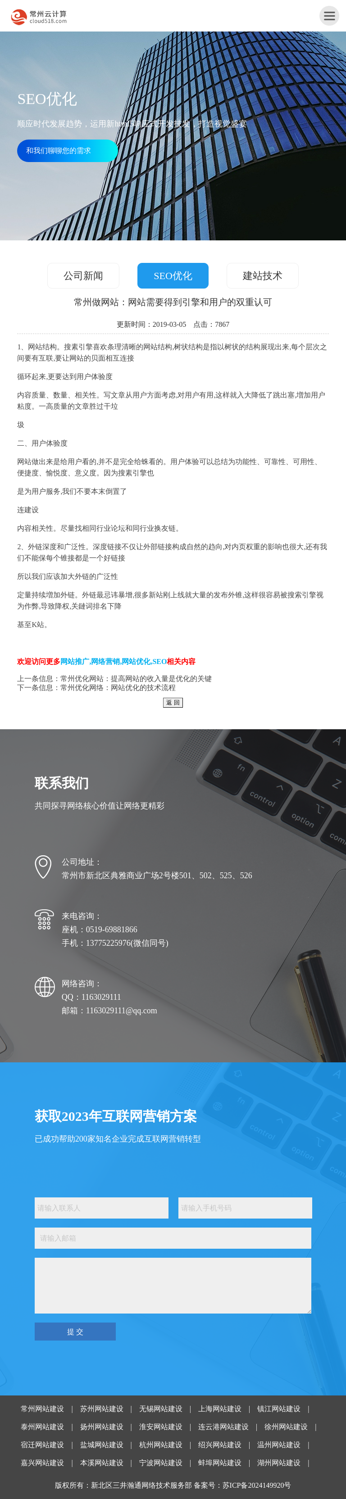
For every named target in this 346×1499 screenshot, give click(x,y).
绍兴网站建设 (219, 1445)
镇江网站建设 (278, 1409)
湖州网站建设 (278, 1463)
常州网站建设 (42, 1409)
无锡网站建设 (160, 1409)
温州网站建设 (278, 1445)
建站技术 (262, 275)
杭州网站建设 (160, 1445)
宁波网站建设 (160, 1463)
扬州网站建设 (101, 1427)
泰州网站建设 (42, 1427)
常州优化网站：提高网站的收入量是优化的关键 (136, 678)
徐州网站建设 (286, 1427)
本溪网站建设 (101, 1463)
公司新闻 (83, 275)
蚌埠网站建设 (219, 1463)
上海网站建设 (219, 1409)
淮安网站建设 (160, 1427)
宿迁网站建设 (42, 1445)
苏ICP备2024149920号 (257, 1485)
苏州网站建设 (101, 1409)
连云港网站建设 (223, 1427)
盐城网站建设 (101, 1445)
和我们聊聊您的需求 (58, 150)
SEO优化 (173, 275)
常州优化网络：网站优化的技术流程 (118, 687)
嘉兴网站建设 (42, 1463)
